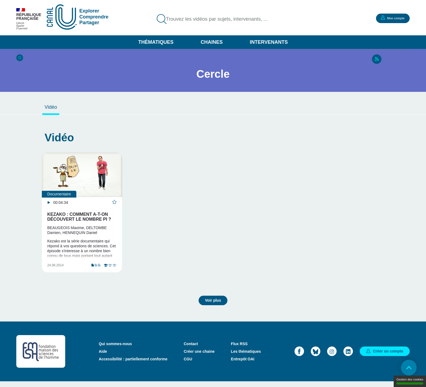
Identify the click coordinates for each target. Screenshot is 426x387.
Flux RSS (239, 349)
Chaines (212, 42)
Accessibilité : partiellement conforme (133, 364)
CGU (188, 364)
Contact (191, 349)
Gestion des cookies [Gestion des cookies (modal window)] (409, 381)
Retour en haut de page (407, 368)
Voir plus (213, 306)
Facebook (299, 356)
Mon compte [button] (392, 18)
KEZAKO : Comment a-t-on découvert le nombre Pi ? (79, 216)
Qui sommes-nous (115, 349)
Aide (103, 357)
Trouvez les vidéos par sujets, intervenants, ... (221, 19)
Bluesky (315, 356)
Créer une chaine (199, 357)
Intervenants (269, 42)
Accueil (19, 57)
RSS (376, 59)
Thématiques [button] (156, 42)
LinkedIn (348, 356)
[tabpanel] (82, 215)
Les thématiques (246, 357)
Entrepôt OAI (242, 364)
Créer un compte (388, 356)
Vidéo (51, 107)
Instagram (332, 356)
